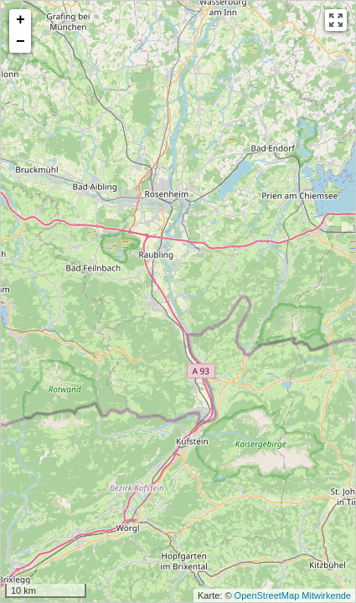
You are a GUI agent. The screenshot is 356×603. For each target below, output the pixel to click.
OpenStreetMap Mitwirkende (293, 595)
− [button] (20, 42)
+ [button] (20, 20)
